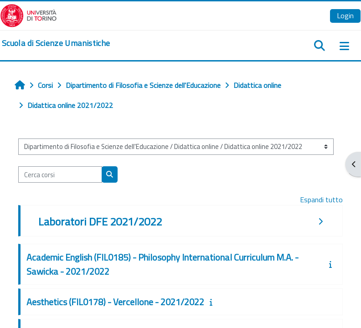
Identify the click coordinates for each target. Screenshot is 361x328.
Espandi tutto (321, 199)
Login (345, 15)
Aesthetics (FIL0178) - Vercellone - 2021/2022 (115, 302)
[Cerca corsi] (60, 174)
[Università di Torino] (28, 14)
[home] (56, 43)
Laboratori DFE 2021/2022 (100, 221)
